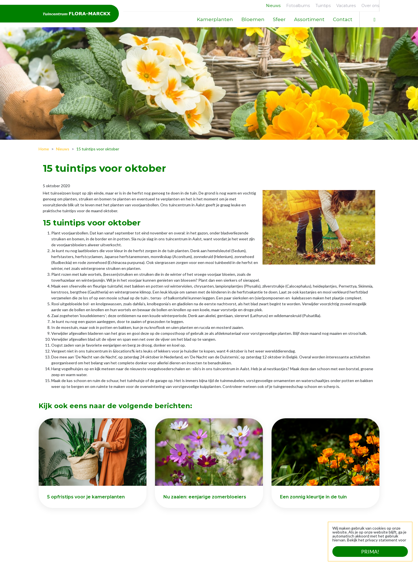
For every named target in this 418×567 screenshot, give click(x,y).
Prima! (370, 551)
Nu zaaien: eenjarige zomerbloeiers (204, 497)
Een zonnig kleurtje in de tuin (313, 497)
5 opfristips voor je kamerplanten (86, 497)
